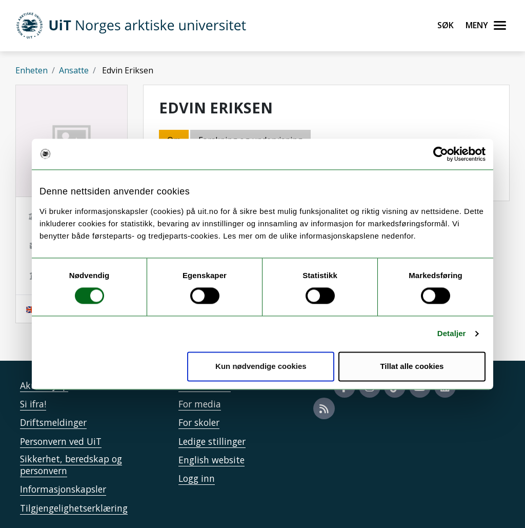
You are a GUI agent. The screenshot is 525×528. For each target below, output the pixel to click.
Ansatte (74, 70)
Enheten (31, 70)
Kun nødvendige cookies (261, 366)
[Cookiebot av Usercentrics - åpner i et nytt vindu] (441, 154)
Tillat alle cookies (411, 366)
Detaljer (451, 333)
